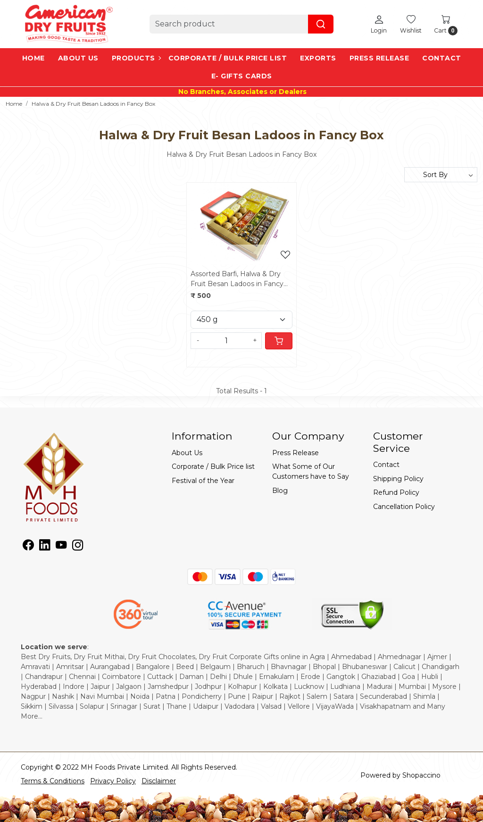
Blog (280, 490)
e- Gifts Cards (241, 76)
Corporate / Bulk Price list (227, 58)
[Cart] (278, 340)
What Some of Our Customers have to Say (310, 471)
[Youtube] (61, 547)
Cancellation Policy (404, 506)
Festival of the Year (203, 480)
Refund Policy (396, 492)
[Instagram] (77, 547)
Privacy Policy (113, 781)
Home (33, 58)
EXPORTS (318, 58)
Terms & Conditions (52, 781)
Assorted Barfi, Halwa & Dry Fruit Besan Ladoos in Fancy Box (237, 279)
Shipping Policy (398, 479)
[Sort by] (440, 174)
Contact (441, 58)
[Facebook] (28, 547)
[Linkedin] (44, 547)
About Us (78, 58)
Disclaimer (159, 781)
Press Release (379, 58)
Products (136, 58)
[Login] (378, 24)
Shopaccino (421, 775)
